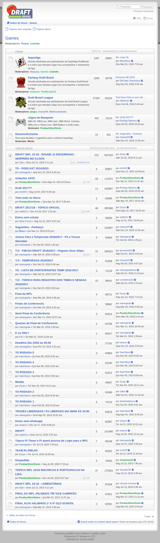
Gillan (123, 391)
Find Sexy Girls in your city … (131, 97)
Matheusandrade (57, 111)
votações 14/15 (25, 178)
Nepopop (34, 71)
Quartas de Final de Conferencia (36, 323)
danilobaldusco (127, 401)
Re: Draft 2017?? (124, 117)
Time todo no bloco (27, 197)
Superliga (34, 57)
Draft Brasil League (40, 97)
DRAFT (20, 430)
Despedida (22, 460)
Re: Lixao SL (122, 57)
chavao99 (43, 111)
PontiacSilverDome (50, 128)
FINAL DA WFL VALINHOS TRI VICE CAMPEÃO (45, 493)
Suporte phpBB (87, 539)
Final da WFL (23, 293)
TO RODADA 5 (24, 352)
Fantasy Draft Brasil (41, 77)
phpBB (69, 533)
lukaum (123, 342)
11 (85, 162)
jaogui (33, 111)
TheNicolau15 (48, 91)
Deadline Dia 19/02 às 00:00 (33, 342)
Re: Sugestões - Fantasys (129, 133)
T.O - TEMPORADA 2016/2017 (34, 260)
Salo (21, 162)
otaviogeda (24, 172)
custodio (35, 43)
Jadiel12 (23, 211)
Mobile (19, 381)
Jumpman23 (126, 460)
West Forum (25, 221)
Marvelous (125, 61)
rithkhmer (124, 100)
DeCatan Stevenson (130, 80)
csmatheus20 (126, 279)
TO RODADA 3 (24, 372)
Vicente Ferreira (128, 483)
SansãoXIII (125, 469)
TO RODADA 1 (24, 401)
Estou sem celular (27, 217)
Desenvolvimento (26, 134)
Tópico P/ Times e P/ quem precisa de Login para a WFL (51, 440)
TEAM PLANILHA (26, 450)
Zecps (123, 154)
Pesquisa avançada (143, 11)
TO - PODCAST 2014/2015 (32, 168)
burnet (44, 71)
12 (88, 162)
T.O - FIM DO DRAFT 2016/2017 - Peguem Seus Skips (49, 250)
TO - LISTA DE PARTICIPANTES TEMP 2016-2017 (46, 270)
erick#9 (123, 168)
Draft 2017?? (23, 188)
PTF (93, 536)
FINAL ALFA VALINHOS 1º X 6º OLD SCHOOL (44, 503)
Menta (31, 141)
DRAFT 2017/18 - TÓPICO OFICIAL (37, 207)
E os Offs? (22, 333)
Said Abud (24, 356)
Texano (25, 43)
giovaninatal (126, 250)
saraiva (22, 425)
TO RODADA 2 (24, 391)
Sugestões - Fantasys (29, 227)
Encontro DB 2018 (125, 77)
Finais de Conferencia (29, 303)
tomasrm (35, 91)
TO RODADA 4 (24, 362)
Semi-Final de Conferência (32, 313)
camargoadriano (128, 270)
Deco (22, 231)
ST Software (82, 536)
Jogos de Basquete (40, 117)
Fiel (21, 337)
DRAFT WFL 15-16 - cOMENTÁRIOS (38, 483)
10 (82, 162)
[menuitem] (137, 18)
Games (12, 38)
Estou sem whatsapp (28, 421)
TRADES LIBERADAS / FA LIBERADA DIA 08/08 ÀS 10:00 (52, 411)
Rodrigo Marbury (128, 120)
